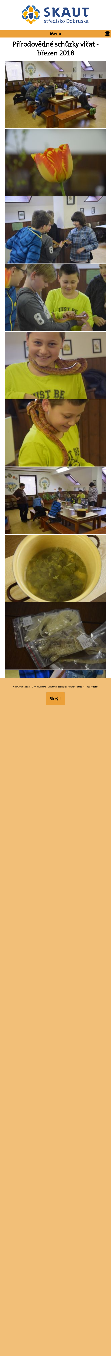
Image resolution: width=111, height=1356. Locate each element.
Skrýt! (55, 699)
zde (96, 686)
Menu (80, 33)
